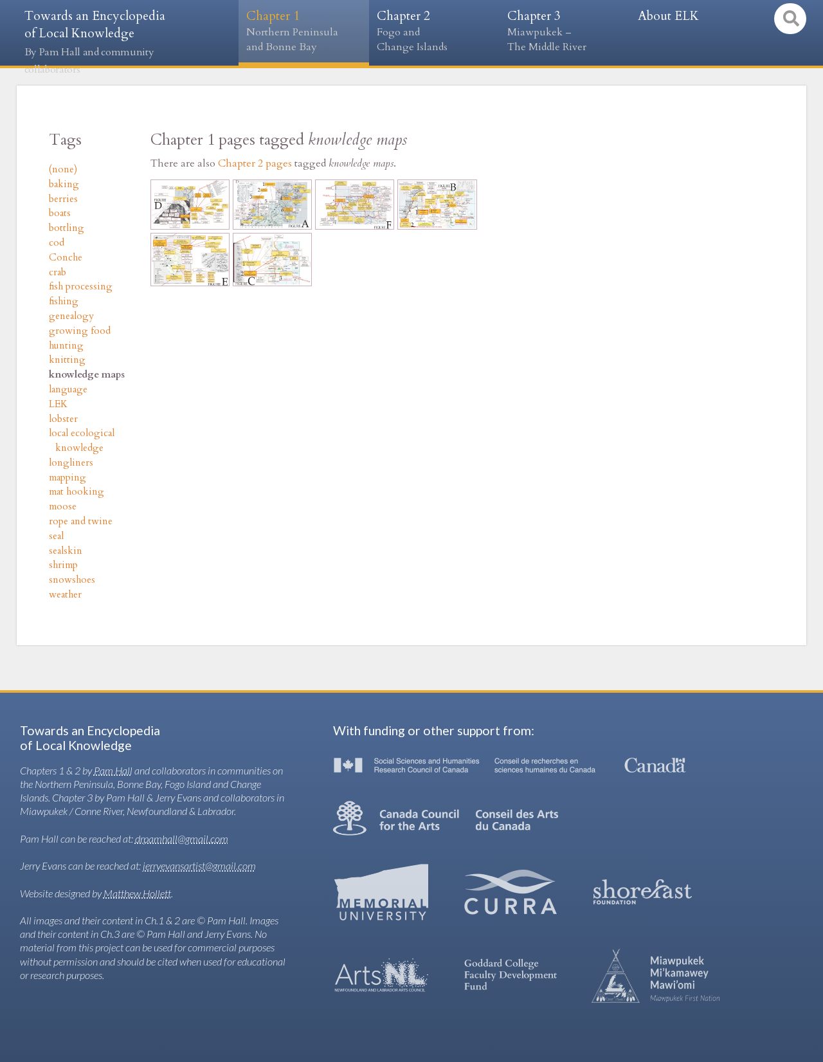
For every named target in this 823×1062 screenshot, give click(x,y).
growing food (80, 331)
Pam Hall (113, 770)
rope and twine (81, 521)
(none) (63, 169)
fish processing (81, 286)
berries (63, 199)
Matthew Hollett (137, 893)
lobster (63, 419)
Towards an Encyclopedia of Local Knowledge (94, 42)
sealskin (65, 551)
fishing (63, 301)
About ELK (668, 16)
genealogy (71, 316)
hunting (66, 345)
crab (57, 272)
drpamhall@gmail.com (181, 838)
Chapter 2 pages (255, 163)
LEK (58, 404)
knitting (67, 360)
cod (56, 243)
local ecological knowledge (81, 440)
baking (64, 184)
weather (65, 594)
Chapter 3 (564, 31)
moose (63, 506)
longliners (71, 463)
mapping (67, 477)
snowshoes (72, 580)
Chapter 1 (303, 31)
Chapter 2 (434, 31)
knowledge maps (87, 374)
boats (60, 213)
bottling (66, 228)
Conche (65, 257)
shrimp (63, 565)
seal (56, 536)
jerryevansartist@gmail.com (199, 865)
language (68, 389)
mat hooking (76, 492)
